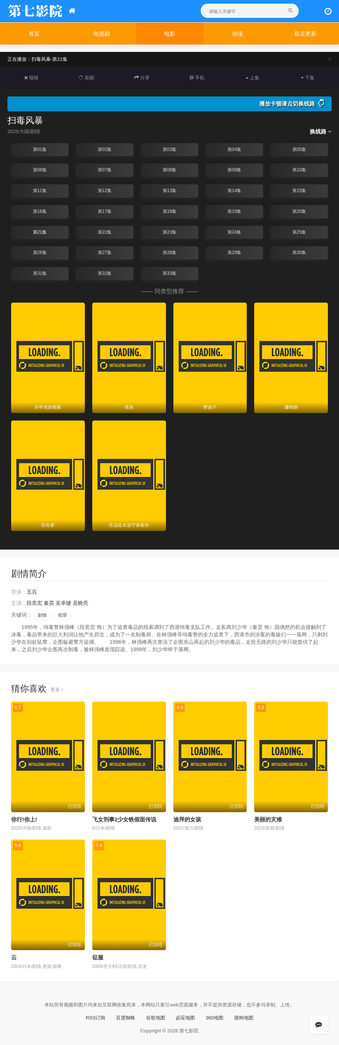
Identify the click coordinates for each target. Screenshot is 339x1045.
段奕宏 (34, 602)
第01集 (40, 149)
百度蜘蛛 (123, 1016)
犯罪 (62, 614)
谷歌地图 (154, 1016)
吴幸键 (63, 602)
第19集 (234, 211)
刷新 (86, 77)
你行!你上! (24, 818)
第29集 (234, 252)
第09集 (234, 169)
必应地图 (186, 1016)
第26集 (40, 252)
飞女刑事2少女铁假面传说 (124, 818)
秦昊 (49, 602)
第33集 (169, 273)
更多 (57, 688)
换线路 (321, 131)
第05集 (299, 149)
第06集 (40, 169)
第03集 (169, 149)
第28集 (169, 252)
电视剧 (101, 33)
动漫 (237, 33)
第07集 (105, 169)
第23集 (169, 231)
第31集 (40, 273)
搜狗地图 (247, 1016)
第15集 (299, 190)
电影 (169, 33)
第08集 (169, 169)
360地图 (216, 1016)
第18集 (169, 211)
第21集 (40, 231)
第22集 (105, 231)
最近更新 (305, 33)
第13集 (169, 190)
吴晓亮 (80, 602)
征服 (97, 956)
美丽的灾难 (268, 818)
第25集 (299, 231)
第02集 (105, 149)
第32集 (105, 273)
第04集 (234, 149)
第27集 (105, 252)
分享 (141, 77)
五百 (32, 591)
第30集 (299, 252)
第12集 (105, 190)
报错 (31, 77)
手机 (197, 77)
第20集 (299, 211)
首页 (34, 33)
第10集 (299, 169)
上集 (252, 77)
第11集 (40, 190)
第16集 (40, 211)
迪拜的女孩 (187, 818)
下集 (307, 77)
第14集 (234, 190)
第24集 (234, 231)
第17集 (105, 211)
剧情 (42, 614)
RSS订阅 (91, 1016)
